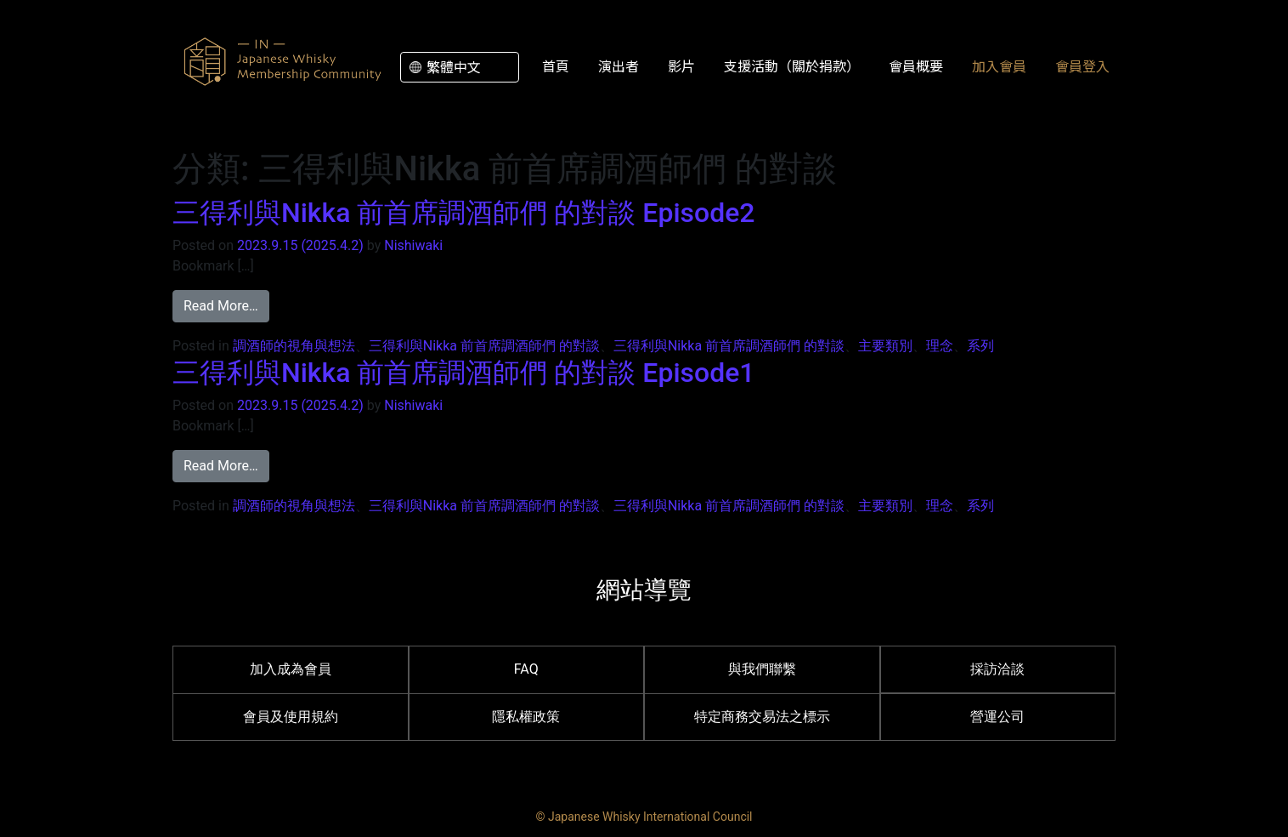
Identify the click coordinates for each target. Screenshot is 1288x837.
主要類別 (885, 346)
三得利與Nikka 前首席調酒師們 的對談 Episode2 (463, 212)
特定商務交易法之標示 (762, 717)
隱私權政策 (526, 717)
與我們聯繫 (762, 669)
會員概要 (916, 65)
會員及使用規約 (290, 717)
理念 (939, 346)
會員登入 (1082, 65)
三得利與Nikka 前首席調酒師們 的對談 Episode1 (463, 372)
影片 (681, 65)
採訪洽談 (997, 669)
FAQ (526, 669)
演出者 (618, 65)
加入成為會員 (290, 669)
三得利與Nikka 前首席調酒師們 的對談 (484, 346)
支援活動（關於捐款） (792, 65)
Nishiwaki (413, 245)
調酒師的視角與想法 (294, 346)
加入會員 (999, 65)
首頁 (555, 65)
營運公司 (997, 717)
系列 (980, 346)
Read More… (226, 304)
